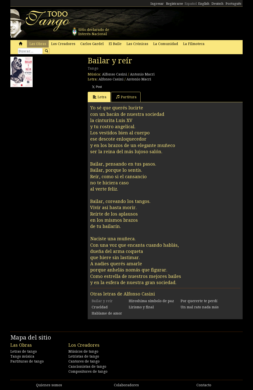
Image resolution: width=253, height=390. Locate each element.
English (203, 3)
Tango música (22, 356)
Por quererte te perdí (199, 301)
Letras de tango (23, 351)
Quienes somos (49, 385)
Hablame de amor (107, 313)
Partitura (126, 97)
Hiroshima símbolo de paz (151, 301)
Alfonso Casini (114, 74)
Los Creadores (63, 44)
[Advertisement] (47, 120)
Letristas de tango (83, 356)
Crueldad (100, 307)
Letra (99, 97)
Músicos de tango (83, 351)
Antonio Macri (142, 74)
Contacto (203, 385)
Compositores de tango (87, 371)
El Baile (115, 44)
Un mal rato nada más (200, 307)
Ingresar (157, 3)
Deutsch (217, 3)
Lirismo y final (141, 307)
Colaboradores (126, 385)
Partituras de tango (27, 361)
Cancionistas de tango (87, 366)
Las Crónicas (137, 44)
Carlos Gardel (92, 44)
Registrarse (174, 3)
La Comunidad (165, 44)
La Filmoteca (194, 44)
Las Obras (37, 44)
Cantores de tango (84, 361)
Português (233, 3)
